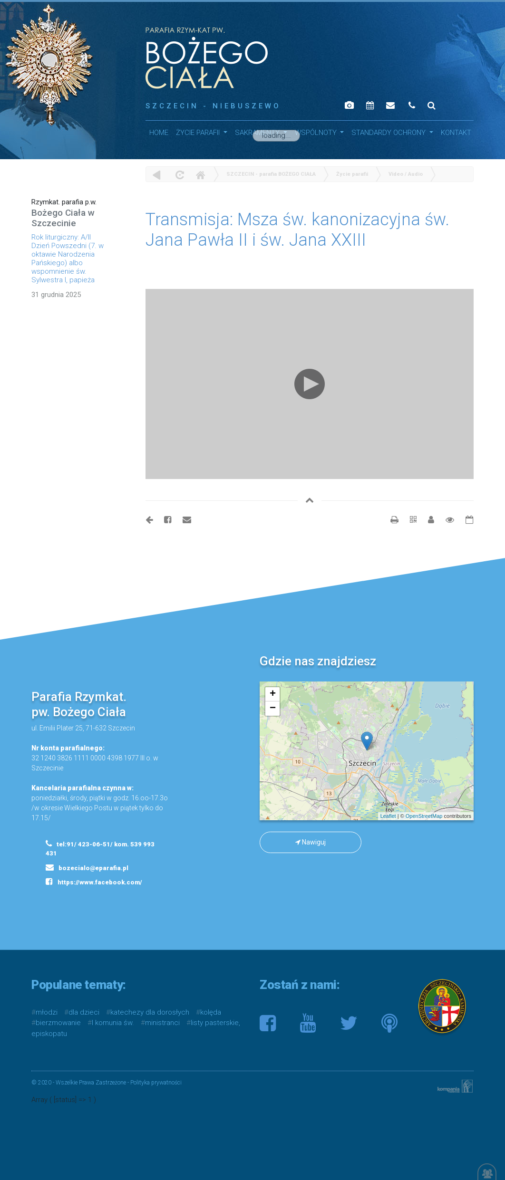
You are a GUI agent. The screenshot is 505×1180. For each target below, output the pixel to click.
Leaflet (388, 816)
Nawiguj (310, 842)
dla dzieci (83, 1012)
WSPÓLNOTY (317, 132)
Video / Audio (405, 174)
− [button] (273, 708)
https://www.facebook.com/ (94, 881)
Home (200, 174)
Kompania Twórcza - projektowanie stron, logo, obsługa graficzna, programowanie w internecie (453, 1086)
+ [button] (273, 694)
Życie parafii (199, 132)
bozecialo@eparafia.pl (87, 867)
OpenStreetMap (424, 816)
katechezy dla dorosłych (149, 1012)
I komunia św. (113, 1022)
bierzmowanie (58, 1022)
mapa (365, 750)
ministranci (162, 1022)
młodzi (47, 1012)
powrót (157, 174)
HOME (158, 132)
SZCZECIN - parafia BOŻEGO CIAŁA (271, 174)
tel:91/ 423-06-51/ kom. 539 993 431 (100, 848)
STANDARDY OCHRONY (389, 132)
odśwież (178, 174)
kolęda (210, 1012)
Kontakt (456, 132)
